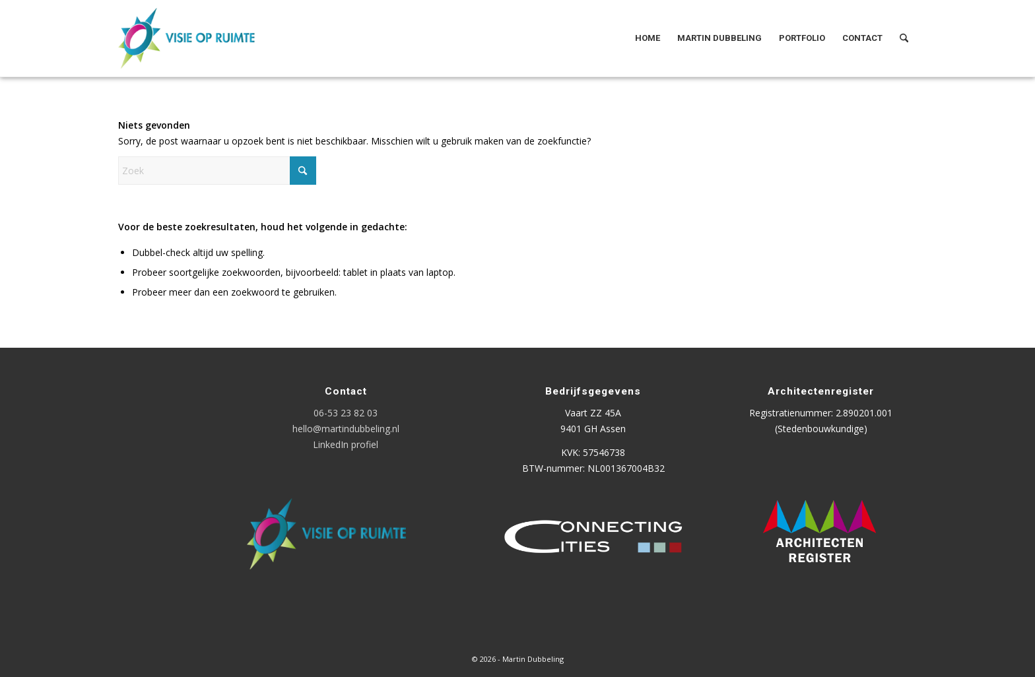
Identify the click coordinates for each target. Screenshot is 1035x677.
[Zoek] (904, 38)
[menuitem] (647, 38)
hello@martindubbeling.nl (345, 428)
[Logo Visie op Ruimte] (203, 38)
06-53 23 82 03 (346, 412)
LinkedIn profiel (345, 444)
